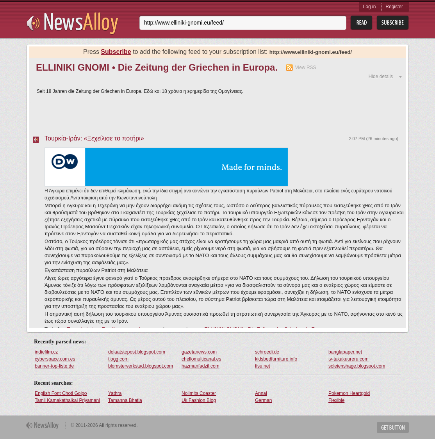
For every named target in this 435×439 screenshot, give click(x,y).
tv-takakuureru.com (348, 359)
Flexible (336, 400)
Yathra (114, 393)
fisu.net (262, 366)
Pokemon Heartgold (349, 393)
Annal (261, 393)
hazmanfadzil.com (200, 366)
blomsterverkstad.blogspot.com (140, 366)
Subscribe (116, 51)
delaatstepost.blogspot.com (136, 352)
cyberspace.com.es (55, 359)
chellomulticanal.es (201, 359)
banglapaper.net (345, 352)
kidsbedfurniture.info (276, 359)
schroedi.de (267, 352)
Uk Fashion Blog (199, 400)
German (263, 400)
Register (394, 6)
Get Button (393, 427)
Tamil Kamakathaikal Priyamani (67, 400)
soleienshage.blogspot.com (356, 366)
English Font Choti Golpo (61, 393)
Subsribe (392, 23)
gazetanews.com (199, 352)
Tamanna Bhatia (125, 400)
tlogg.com (118, 359)
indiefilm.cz (46, 352)
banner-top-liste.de (54, 366)
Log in (369, 6)
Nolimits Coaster (199, 393)
